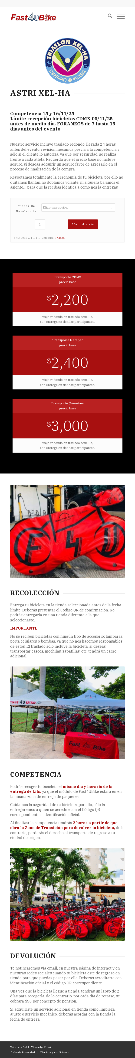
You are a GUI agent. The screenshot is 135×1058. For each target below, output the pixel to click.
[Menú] (118, 16)
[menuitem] (107, 16)
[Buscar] (107, 16)
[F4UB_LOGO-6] (56, 16)
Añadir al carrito (83, 224)
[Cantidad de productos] (40, 224)
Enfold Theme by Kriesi (37, 1047)
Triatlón (60, 237)
